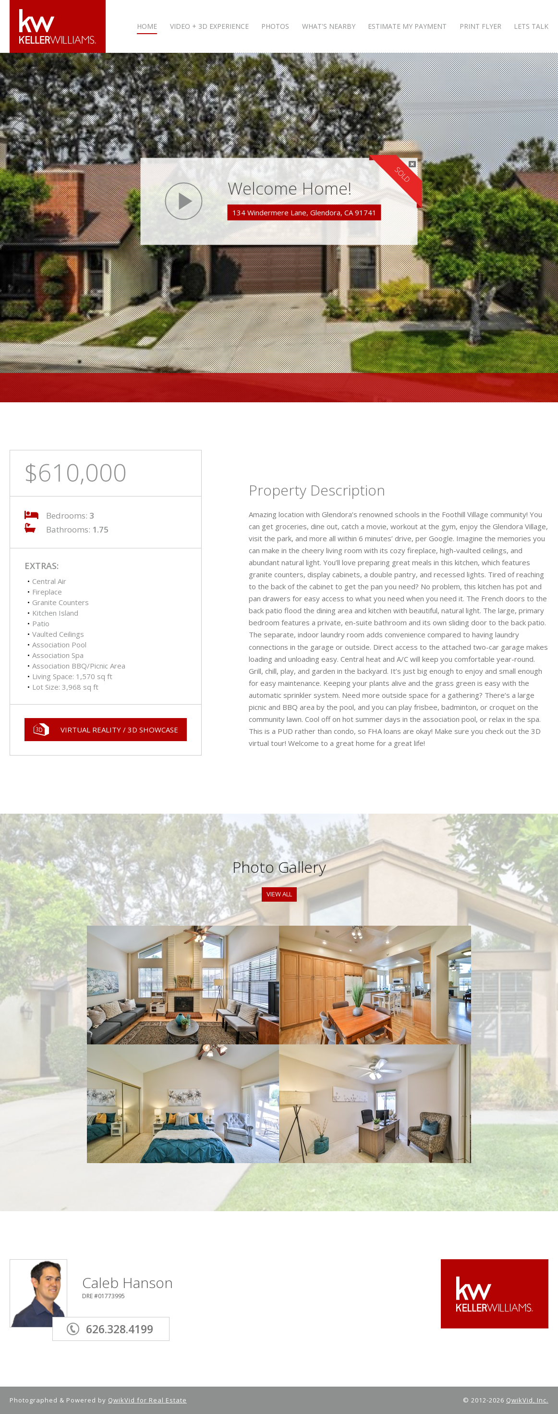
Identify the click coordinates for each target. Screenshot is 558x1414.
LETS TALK (531, 27)
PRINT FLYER (480, 27)
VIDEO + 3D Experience (209, 27)
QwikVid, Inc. (527, 1400)
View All (279, 894)
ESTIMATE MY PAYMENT (407, 27)
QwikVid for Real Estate (147, 1400)
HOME (147, 27)
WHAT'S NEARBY (328, 27)
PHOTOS (275, 27)
